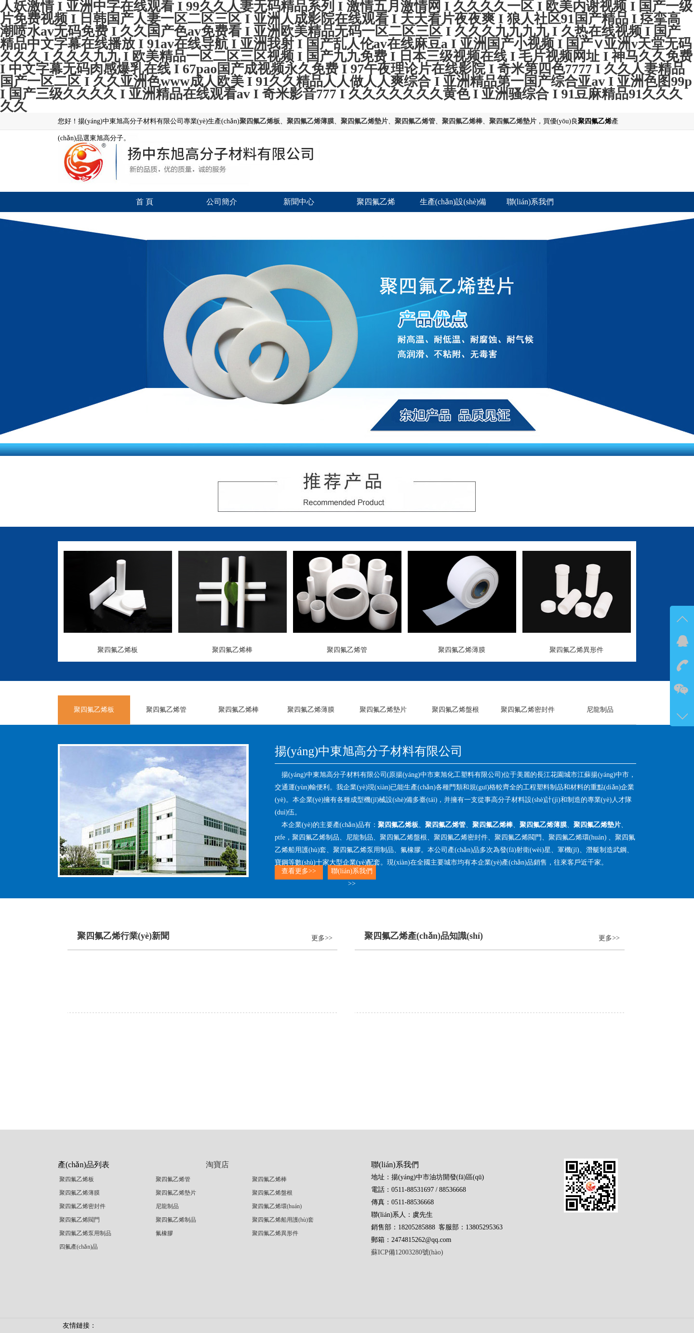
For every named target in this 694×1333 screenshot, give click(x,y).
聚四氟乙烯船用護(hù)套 (283, 1219)
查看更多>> (298, 871)
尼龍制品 (600, 709)
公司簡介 (221, 202)
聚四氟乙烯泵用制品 (85, 1233)
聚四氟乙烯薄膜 (310, 709)
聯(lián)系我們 (530, 202)
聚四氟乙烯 (376, 202)
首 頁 (144, 202)
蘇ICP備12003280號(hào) (407, 1252)
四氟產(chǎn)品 (78, 1246)
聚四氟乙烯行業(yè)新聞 (123, 936)
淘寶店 (217, 1164)
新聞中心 (298, 202)
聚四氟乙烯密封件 (528, 709)
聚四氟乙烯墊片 (383, 709)
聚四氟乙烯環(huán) (277, 1206)
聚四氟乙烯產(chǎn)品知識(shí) (423, 936)
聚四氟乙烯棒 (238, 709)
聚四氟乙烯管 (166, 709)
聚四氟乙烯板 (94, 709)
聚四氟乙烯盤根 (455, 709)
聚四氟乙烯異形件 (275, 1233)
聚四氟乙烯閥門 (79, 1219)
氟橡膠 (164, 1233)
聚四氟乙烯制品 (176, 1219)
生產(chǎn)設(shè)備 (453, 202)
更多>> (322, 938)
